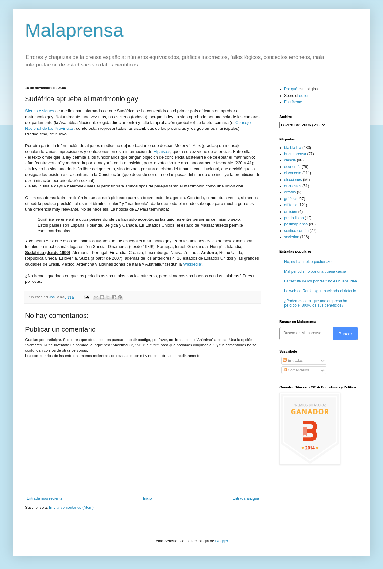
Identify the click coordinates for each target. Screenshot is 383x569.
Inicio (147, 498)
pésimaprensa (296, 224)
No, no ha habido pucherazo (308, 262)
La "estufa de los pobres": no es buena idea (320, 281)
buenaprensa (295, 154)
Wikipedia (192, 264)
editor (304, 95)
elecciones (293, 179)
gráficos (290, 199)
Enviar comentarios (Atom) (71, 507)
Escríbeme (293, 102)
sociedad (291, 237)
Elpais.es (162, 151)
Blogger (221, 541)
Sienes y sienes (39, 110)
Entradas (293, 360)
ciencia (290, 160)
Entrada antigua (245, 498)
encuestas (292, 186)
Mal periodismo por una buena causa (315, 271)
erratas (290, 192)
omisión (290, 211)
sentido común (296, 231)
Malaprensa (74, 30)
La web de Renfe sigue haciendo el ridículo (320, 291)
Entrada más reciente (44, 498)
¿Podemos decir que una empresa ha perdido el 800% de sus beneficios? (315, 303)
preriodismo (294, 218)
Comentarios (296, 370)
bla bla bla (292, 147)
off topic (290, 205)
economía (292, 167)
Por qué (291, 89)
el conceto (292, 173)
